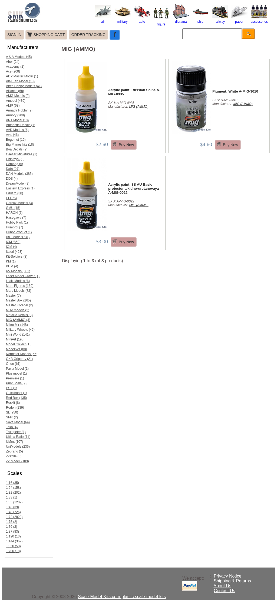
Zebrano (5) (14, 451)
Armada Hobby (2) (19, 110)
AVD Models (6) (17, 130)
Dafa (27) (12, 169)
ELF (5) (11, 198)
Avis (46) (12, 135)
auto (142, 20)
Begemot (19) (16, 140)
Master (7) (13, 295)
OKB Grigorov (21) (19, 359)
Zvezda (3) (13, 456)
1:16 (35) (12, 483)
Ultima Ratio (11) (18, 437)
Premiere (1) (15, 378)
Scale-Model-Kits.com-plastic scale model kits (122, 596)
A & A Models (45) (19, 57)
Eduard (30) (14, 193)
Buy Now (126, 145)
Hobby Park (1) (17, 222)
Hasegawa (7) (16, 217)
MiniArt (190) (15, 339)
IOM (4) (11, 247)
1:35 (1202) (14, 502)
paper (239, 20)
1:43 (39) (12, 507)
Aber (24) (12, 62)
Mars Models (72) (18, 291)
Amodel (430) (15, 101)
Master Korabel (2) (19, 305)
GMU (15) (13, 208)
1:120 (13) (13, 536)
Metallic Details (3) (19, 315)
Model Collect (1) (18, 344)
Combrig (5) (14, 164)
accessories (259, 20)
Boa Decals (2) (16, 149)
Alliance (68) (15, 91)
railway (220, 20)
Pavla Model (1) (17, 369)
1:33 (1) (11, 497)
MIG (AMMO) (138, 107)
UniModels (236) (18, 446)
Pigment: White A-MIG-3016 (235, 91)
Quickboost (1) (16, 393)
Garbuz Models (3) (19, 203)
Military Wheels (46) (20, 330)
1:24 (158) (13, 488)
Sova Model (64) (18, 422)
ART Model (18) (17, 120)
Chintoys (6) (15, 159)
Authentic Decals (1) (20, 125)
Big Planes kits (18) (20, 144)
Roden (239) (15, 407)
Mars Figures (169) (19, 286)
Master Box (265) (18, 300)
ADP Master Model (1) (22, 76)
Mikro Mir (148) (17, 325)
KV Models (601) (18, 271)
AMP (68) (12, 105)
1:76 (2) (11, 527)
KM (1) (11, 261)
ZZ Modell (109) (17, 461)
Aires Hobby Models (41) (24, 86)
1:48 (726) (13, 512)
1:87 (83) (12, 531)
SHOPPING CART (49, 34)
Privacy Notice (227, 576)
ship (200, 20)
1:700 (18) (13, 551)
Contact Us (224, 590)
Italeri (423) (14, 252)
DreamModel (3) (17, 183)
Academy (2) (15, 66)
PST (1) (11, 388)
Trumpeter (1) (16, 432)
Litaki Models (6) (18, 281)
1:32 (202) (13, 492)
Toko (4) (12, 427)
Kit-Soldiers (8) (16, 256)
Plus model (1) (16, 373)
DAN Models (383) (19, 174)
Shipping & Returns (232, 581)
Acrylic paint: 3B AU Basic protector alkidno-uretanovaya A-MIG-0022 (133, 188)
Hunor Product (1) (19, 232)
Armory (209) (15, 115)
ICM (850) (13, 242)
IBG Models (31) (17, 237)
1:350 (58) (13, 546)
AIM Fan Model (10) (20, 81)
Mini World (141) (18, 334)
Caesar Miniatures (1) (21, 154)
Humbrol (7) (14, 227)
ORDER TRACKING (88, 34)
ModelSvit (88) (16, 349)
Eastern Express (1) (20, 188)
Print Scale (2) (16, 383)
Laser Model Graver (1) (22, 276)
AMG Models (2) (17, 96)
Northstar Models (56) (21, 354)
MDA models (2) (17, 310)
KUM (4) (12, 266)
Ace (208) (13, 71)
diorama (181, 20)
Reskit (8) (13, 403)
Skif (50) (12, 412)
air (103, 20)
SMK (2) (12, 417)
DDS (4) (12, 179)
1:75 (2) (11, 522)
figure (161, 22)
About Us (222, 585)
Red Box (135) (16, 398)
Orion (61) (13, 364)
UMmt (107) (14, 442)
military (122, 20)
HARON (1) (14, 213)
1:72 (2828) (14, 517)
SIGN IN (14, 34)
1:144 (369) (14, 541)
